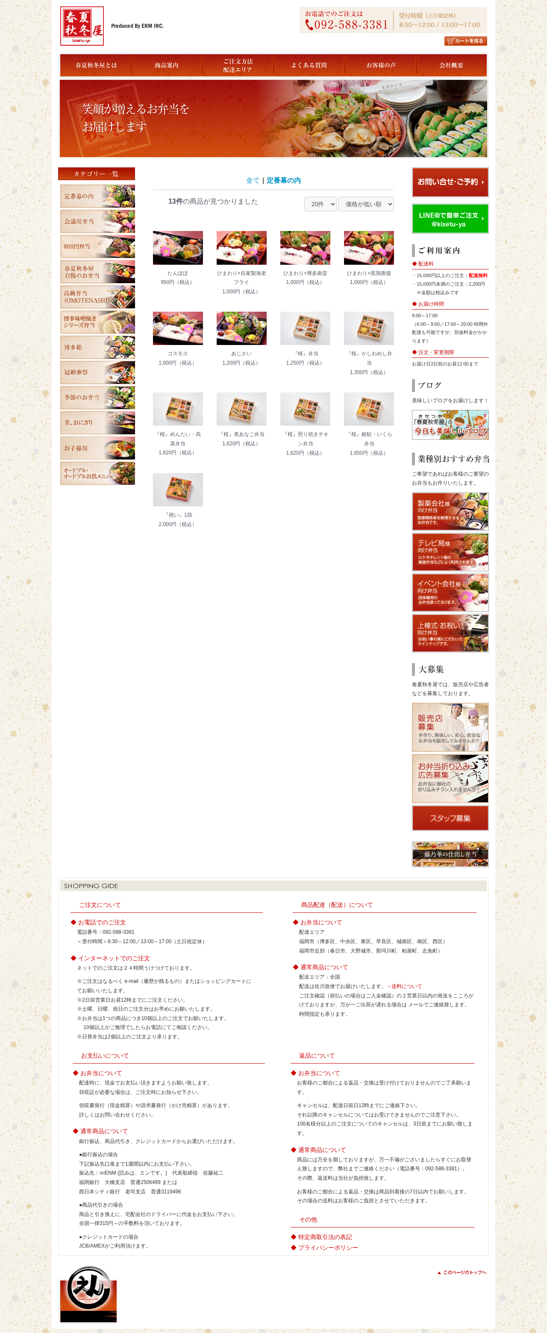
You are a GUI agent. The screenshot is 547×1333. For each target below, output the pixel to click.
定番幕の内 (284, 180)
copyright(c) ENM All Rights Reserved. (441, 1310)
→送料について (404, 986)
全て (253, 180)
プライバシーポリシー (328, 1247)
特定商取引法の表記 (325, 1237)
